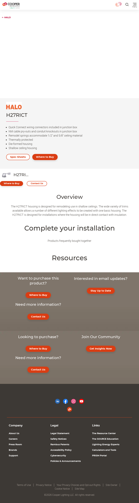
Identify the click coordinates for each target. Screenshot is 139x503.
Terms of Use (24, 485)
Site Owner (111, 485)
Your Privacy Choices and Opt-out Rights (79, 485)
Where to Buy (45, 157)
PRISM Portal (99, 456)
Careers (13, 439)
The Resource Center (104, 433)
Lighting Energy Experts (105, 445)
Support (13, 456)
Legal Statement (59, 433)
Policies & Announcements (65, 461)
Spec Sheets (18, 157)
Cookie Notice (62, 488)
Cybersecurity (58, 456)
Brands (13, 450)
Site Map (79, 488)
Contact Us (37, 183)
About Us (14, 433)
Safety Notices (58, 439)
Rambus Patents (59, 445)
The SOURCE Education (105, 439)
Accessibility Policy (60, 450)
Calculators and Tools (104, 450)
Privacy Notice (44, 485)
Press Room (15, 445)
